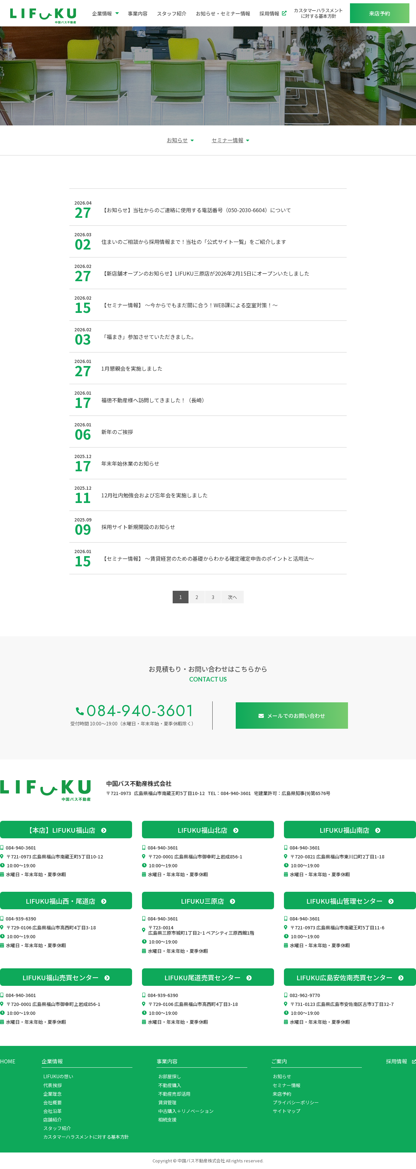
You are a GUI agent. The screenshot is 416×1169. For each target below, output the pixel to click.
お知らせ (177, 140)
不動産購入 (169, 1085)
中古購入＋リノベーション (186, 1111)
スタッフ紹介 (172, 13)
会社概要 (52, 1102)
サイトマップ (286, 1111)
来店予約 (282, 1093)
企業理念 (52, 1093)
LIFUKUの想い (58, 1076)
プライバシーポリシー (296, 1102)
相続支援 (167, 1119)
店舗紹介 (52, 1119)
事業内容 (138, 13)
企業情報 (105, 13)
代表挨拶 (52, 1085)
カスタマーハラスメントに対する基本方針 (318, 13)
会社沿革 (52, 1111)
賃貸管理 (167, 1102)
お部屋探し (169, 1076)
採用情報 (273, 13)
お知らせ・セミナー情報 (223, 13)
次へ (232, 597)
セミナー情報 (227, 140)
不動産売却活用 (174, 1093)
